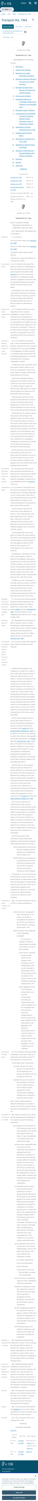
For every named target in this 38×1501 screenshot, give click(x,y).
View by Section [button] (8, 26)
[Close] (35, 1476)
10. (13, 127)
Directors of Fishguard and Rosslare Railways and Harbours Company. (25, 153)
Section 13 (29, 1451)
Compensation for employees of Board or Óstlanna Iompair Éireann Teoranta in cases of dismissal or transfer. (25, 119)
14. (13, 151)
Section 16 (13, 1430)
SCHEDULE (23, 169)
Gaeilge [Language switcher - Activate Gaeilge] (23, 1)
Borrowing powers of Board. (25, 110)
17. (13, 166)
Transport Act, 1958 (16, 180)
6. (13, 96)
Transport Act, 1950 (16, 177)
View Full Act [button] (19, 26)
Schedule (16, 1409)
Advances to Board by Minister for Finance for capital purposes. (26, 81)
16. (13, 162)
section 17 (25, 796)
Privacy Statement (8, 1469)
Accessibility (6, 1471)
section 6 (13, 274)
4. (13, 79)
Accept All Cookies (19, 1498)
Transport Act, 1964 (24, 14)
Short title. (19, 166)
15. (13, 159)
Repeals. (18, 162)
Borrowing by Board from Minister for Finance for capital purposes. (25, 90)
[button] (30, 3)
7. (13, 99)
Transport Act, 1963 (16, 184)
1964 (14, 14)
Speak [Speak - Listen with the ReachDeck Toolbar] (6, 9)
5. (13, 88)
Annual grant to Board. (23, 96)
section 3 (32, 481)
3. (13, 73)
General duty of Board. (23, 70)
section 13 (18, 609)
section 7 (29, 1443)
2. (13, 70)
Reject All (19, 1492)
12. (13, 139)
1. (13, 67)
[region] (19, 1487)
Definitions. (19, 67)
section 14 (25, 728)
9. (13, 114)
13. (13, 145)
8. (13, 110)
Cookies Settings (18, 1487)
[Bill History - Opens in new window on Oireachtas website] (28, 26)
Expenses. (19, 159)
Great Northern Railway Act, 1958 (21, 731)
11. (13, 133)
